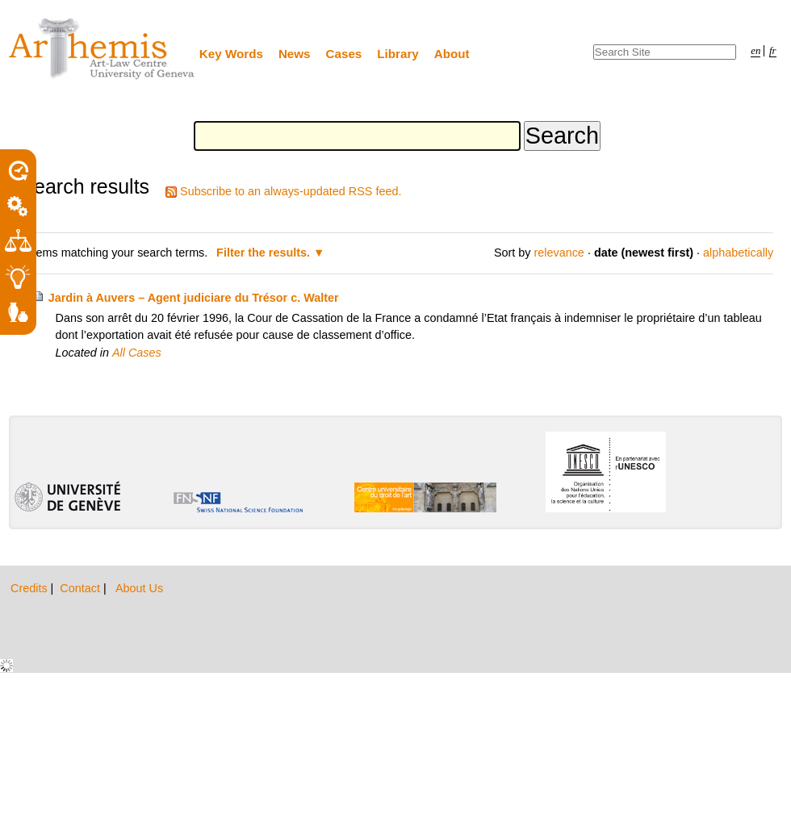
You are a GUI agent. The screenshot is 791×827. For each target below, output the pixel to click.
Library (398, 54)
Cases (344, 54)
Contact (81, 588)
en (755, 50)
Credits (30, 588)
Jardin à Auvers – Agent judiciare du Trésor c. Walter (193, 297)
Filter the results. (264, 252)
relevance (559, 252)
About (452, 54)
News (294, 54)
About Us (139, 588)
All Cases (136, 352)
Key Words (231, 54)
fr (772, 50)
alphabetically (738, 252)
